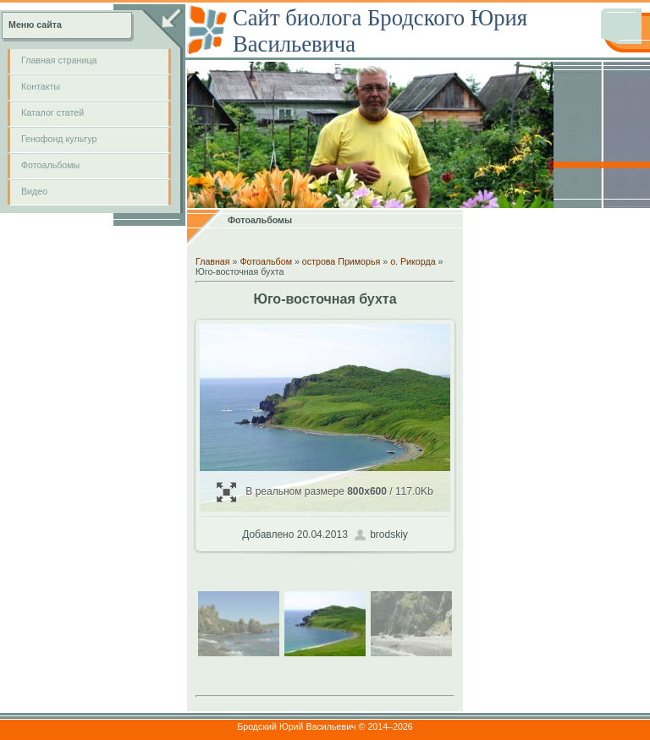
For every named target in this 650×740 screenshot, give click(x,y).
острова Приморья (341, 261)
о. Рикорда (412, 261)
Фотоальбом (266, 261)
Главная (213, 261)
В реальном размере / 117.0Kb (324, 492)
